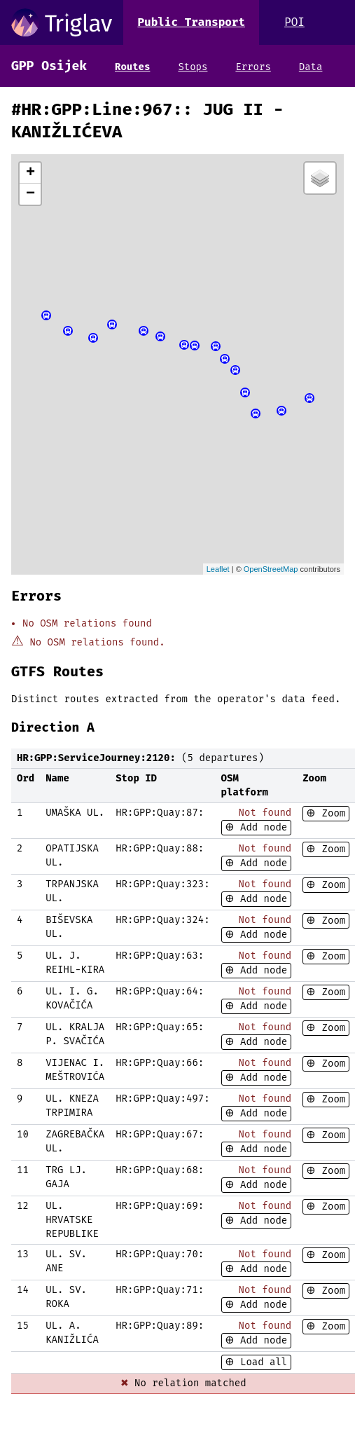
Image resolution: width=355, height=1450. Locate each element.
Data (311, 67)
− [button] (30, 194)
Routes (132, 67)
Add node (261, 827)
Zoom (330, 813)
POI (294, 22)
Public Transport (191, 22)
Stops (192, 67)
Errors (252, 67)
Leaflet (218, 569)
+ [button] (30, 173)
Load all (261, 1362)
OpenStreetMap (271, 569)
